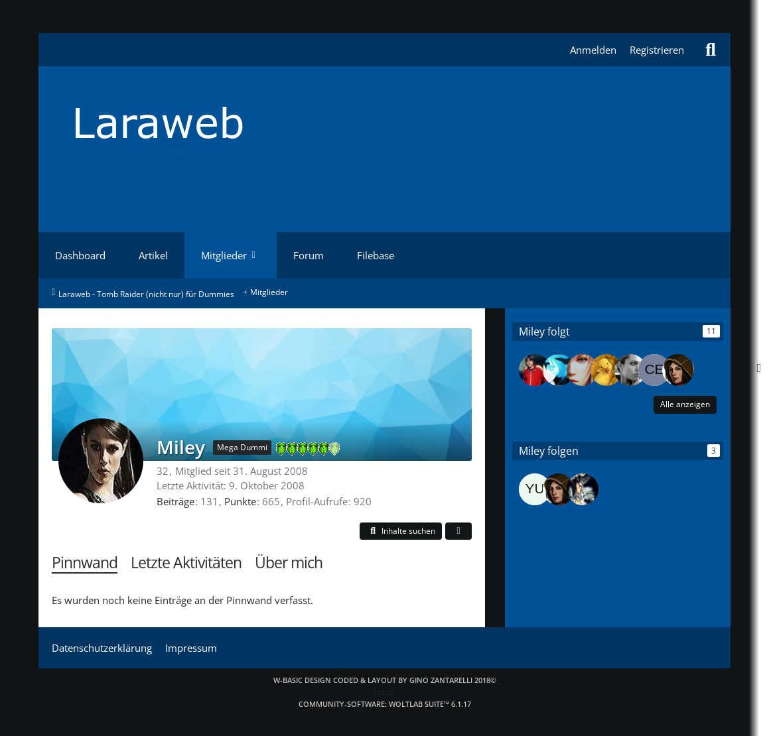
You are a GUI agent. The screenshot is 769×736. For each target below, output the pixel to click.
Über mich (288, 562)
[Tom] (535, 370)
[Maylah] (606, 370)
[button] (401, 531)
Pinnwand (84, 562)
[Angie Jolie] (630, 370)
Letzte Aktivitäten (186, 562)
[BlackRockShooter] (559, 370)
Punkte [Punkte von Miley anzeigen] (240, 501)
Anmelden (593, 49)
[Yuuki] (535, 489)
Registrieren (657, 49)
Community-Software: (385, 704)
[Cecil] (654, 370)
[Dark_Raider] (678, 370)
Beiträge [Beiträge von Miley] (175, 501)
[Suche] (711, 49)
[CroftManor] (582, 489)
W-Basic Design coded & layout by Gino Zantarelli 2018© (384, 680)
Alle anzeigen (685, 404)
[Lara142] (582, 370)
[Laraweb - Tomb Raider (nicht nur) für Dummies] (384, 123)
